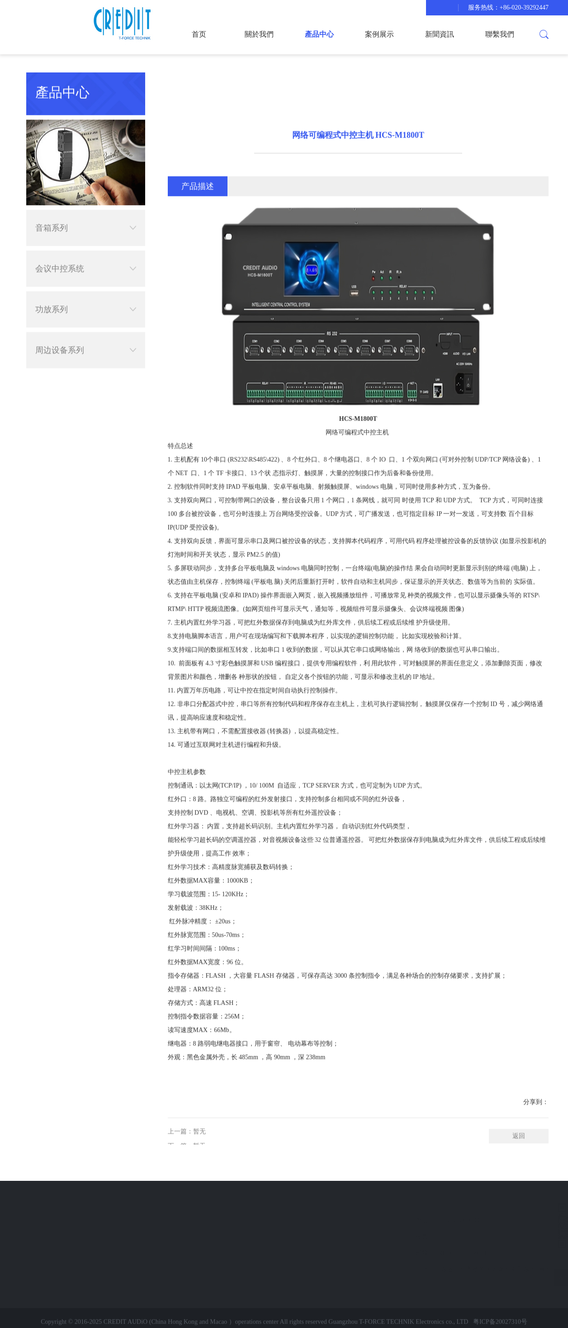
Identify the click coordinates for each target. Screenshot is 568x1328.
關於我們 (259, 34)
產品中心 (319, 34)
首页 (199, 34)
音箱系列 (85, 214)
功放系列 (85, 296)
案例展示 (379, 34)
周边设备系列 (85, 336)
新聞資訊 (439, 34)
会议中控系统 (85, 255)
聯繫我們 (499, 34)
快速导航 (51, 1203)
